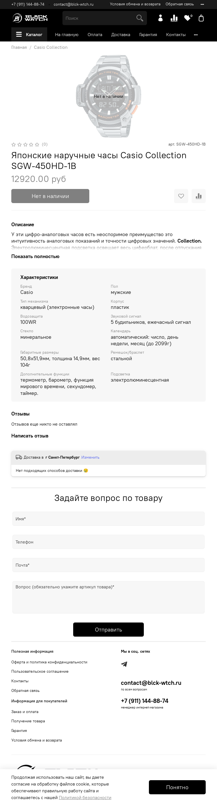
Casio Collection (51, 47)
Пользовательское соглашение (40, 671)
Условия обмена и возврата (135, 3)
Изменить (90, 457)
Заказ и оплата (24, 711)
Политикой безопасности (85, 797)
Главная (19, 47)
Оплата (95, 34)
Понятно (177, 787)
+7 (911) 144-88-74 (27, 4)
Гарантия (148, 34)
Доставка (120, 34)
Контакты (176, 34)
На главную (67, 34)
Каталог (29, 34)
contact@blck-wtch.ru (74, 4)
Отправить (108, 629)
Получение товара (28, 720)
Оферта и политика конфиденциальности (49, 662)
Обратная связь (180, 3)
